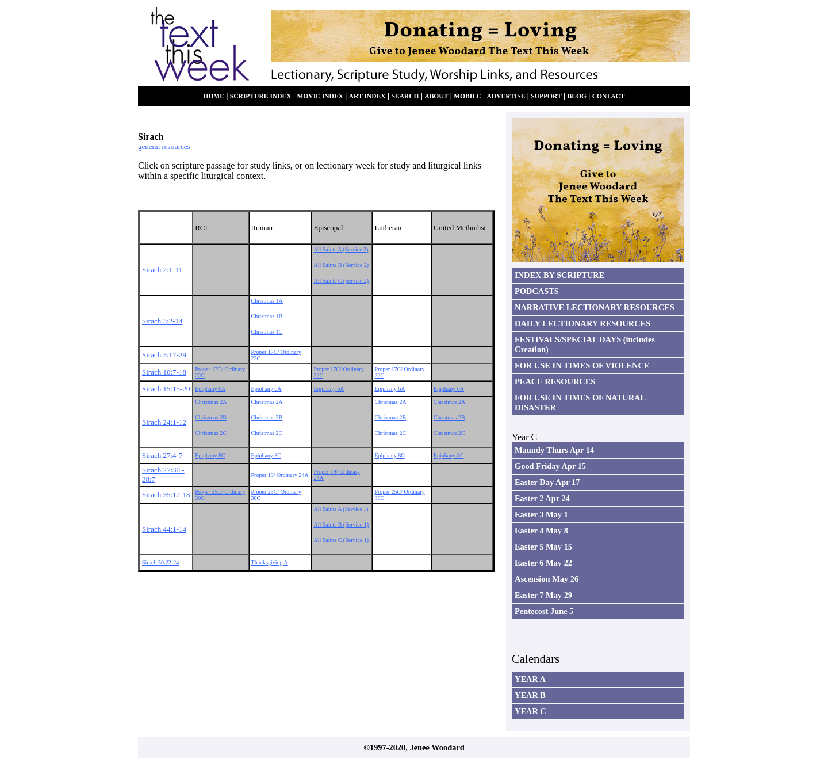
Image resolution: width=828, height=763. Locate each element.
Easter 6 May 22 (543, 562)
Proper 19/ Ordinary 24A (280, 475)
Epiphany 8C (210, 455)
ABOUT (436, 96)
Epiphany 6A (210, 389)
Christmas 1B (267, 316)
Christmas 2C (211, 433)
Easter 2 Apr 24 (542, 498)
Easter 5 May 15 (543, 546)
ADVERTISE (505, 96)
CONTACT (608, 96)
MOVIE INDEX (320, 96)
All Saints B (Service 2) (341, 265)
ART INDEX (367, 96)
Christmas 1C (267, 332)
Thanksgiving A (269, 562)
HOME (213, 96)
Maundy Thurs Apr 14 (554, 450)
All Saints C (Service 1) (341, 540)
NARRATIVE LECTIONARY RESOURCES (594, 307)
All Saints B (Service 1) (341, 524)
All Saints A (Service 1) (340, 509)
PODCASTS (537, 291)
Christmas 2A (211, 402)
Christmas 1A (267, 300)
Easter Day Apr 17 (547, 482)
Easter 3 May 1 (541, 514)
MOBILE (467, 96)
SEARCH (405, 96)
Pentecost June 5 (544, 611)
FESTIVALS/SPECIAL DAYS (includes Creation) (585, 344)
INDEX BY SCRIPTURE (559, 275)
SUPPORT (546, 96)
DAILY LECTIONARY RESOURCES (582, 323)
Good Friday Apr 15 (550, 466)
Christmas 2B (211, 417)
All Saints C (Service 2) (341, 280)
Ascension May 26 (546, 578)
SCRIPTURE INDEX (261, 96)
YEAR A (530, 679)
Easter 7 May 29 (543, 595)
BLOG (577, 96)
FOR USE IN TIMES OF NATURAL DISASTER (580, 402)
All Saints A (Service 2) (340, 249)
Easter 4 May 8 (541, 530)
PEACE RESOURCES (555, 381)
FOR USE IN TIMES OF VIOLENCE (582, 365)
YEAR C (530, 711)
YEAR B (530, 695)
